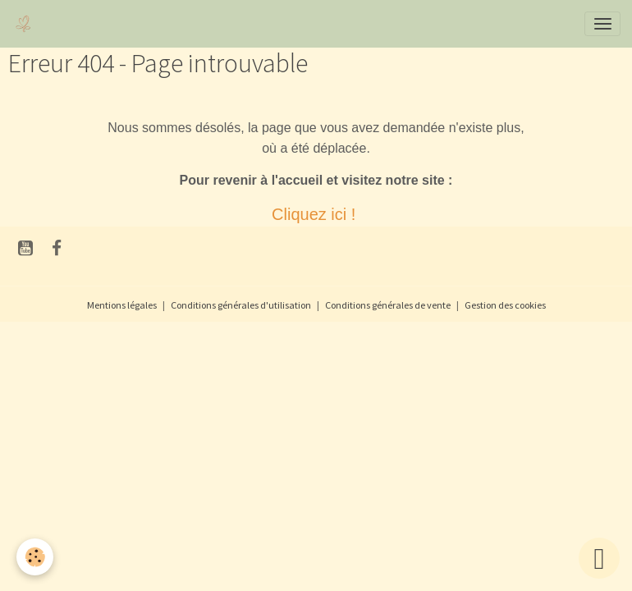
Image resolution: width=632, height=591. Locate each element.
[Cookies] (34, 556)
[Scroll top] (599, 558)
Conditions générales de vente (388, 305)
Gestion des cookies (505, 305)
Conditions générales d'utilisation (241, 305)
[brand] (26, 23)
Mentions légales (122, 305)
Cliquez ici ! (316, 214)
